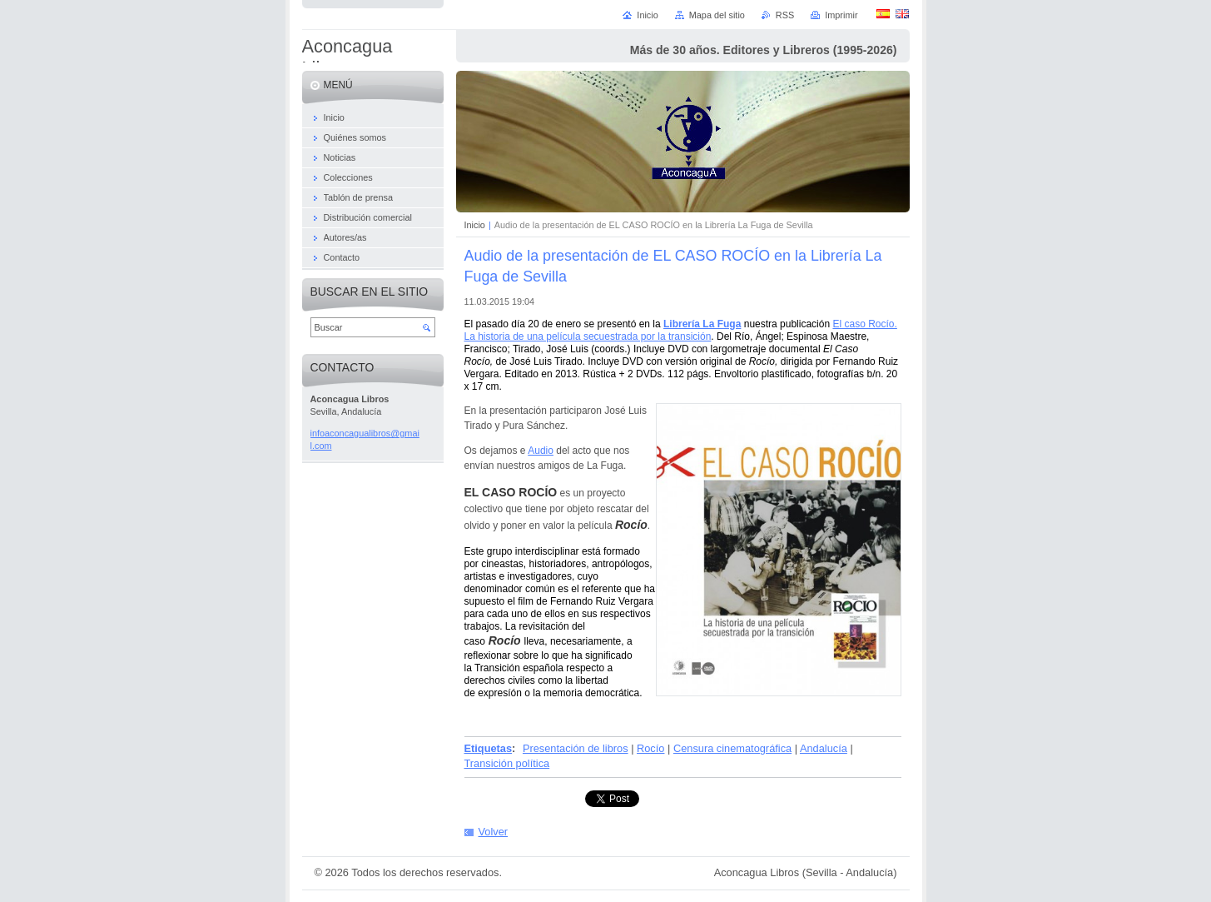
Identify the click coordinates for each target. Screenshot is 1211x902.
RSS (785, 15)
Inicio (474, 225)
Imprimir (841, 15)
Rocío (650, 748)
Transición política (507, 763)
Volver (494, 831)
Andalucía (823, 748)
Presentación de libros (575, 748)
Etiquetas (488, 748)
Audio (540, 450)
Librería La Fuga (702, 324)
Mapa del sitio (717, 15)
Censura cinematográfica (732, 748)
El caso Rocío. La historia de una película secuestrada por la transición (680, 330)
